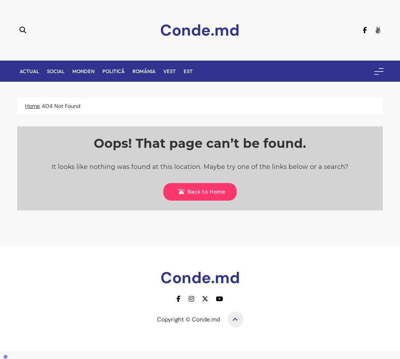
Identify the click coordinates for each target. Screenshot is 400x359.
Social (55, 71)
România (143, 71)
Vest (169, 71)
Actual (29, 71)
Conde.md (199, 30)
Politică (113, 71)
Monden (83, 71)
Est (188, 71)
